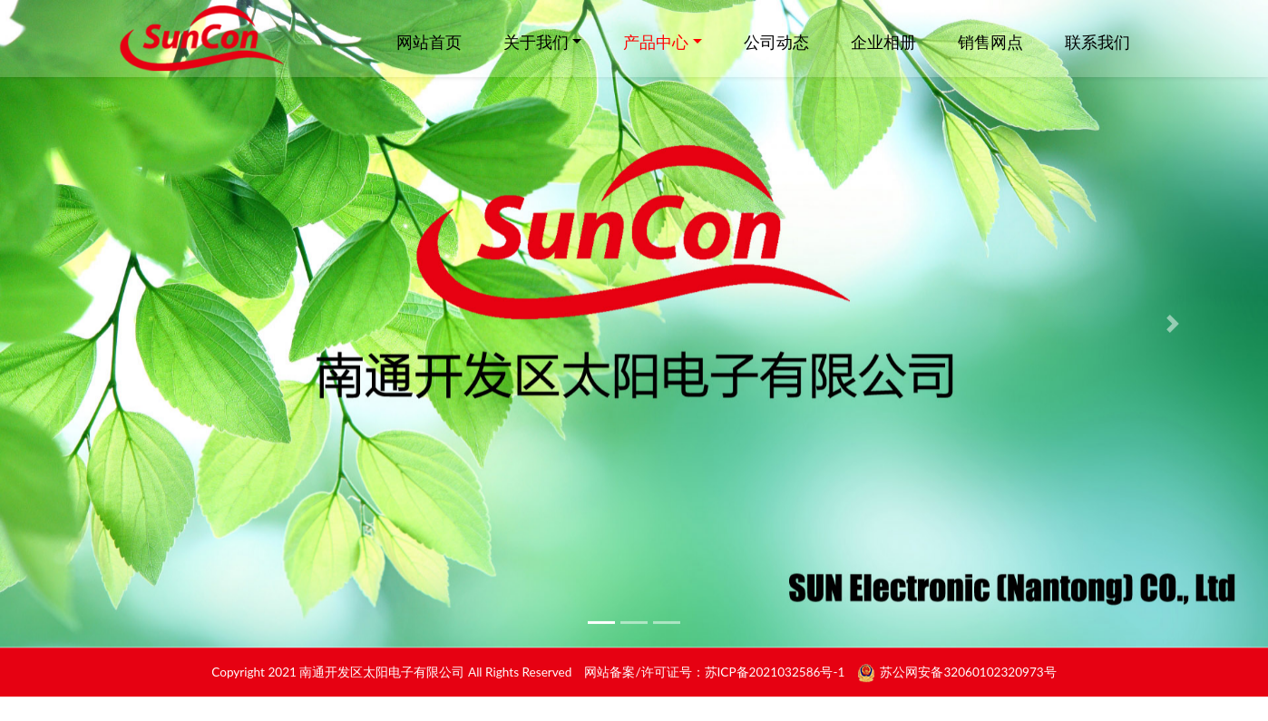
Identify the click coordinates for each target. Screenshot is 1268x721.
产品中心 (655, 42)
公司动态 (776, 42)
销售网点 (990, 42)
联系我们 (1097, 42)
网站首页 (429, 42)
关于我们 (536, 42)
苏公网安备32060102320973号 (968, 677)
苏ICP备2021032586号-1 (775, 677)
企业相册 (883, 42)
